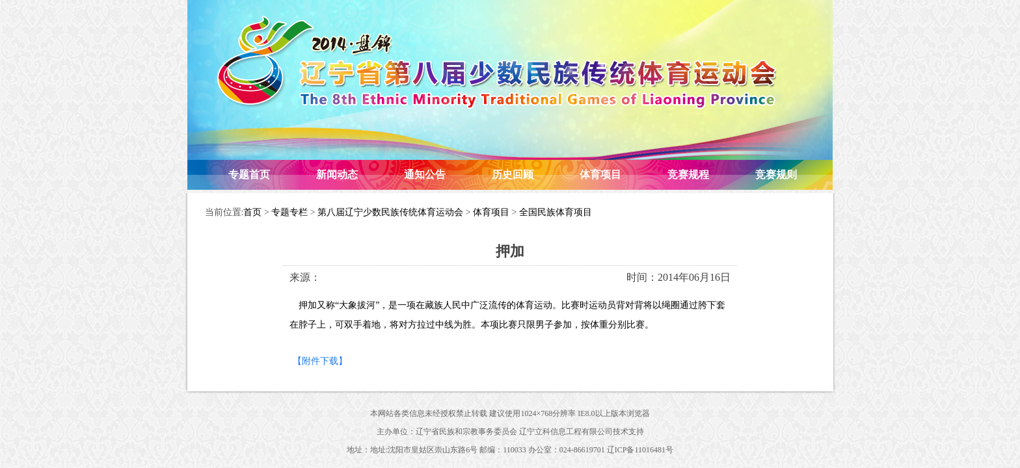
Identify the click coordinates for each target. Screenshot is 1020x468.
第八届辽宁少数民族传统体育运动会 (390, 212)
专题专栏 (289, 212)
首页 (252, 212)
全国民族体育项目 (555, 212)
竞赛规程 (688, 174)
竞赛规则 (776, 174)
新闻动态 (337, 174)
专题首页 (249, 174)
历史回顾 (512, 174)
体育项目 (600, 174)
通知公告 (425, 174)
